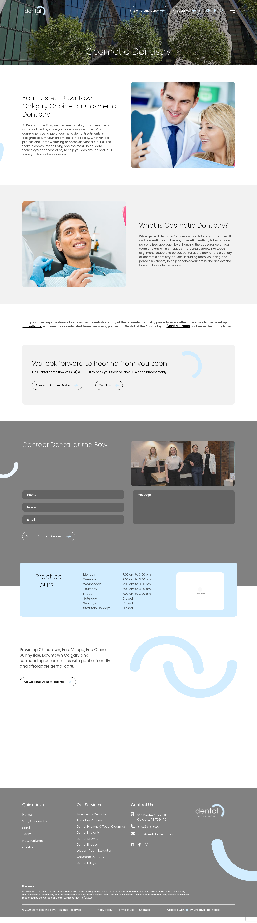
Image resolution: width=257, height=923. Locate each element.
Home (27, 816)
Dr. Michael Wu (30, 897)
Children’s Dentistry (91, 863)
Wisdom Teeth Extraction (95, 857)
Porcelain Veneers (90, 822)
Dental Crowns (87, 845)
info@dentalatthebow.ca (156, 836)
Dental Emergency (143, 11)
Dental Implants (88, 839)
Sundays (89, 604)
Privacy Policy (103, 916)
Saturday (90, 600)
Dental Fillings (86, 869)
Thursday (90, 590)
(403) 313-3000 (178, 326)
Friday (87, 595)
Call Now (110, 386)
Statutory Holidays (96, 609)
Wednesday (92, 585)
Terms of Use (125, 916)
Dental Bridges (87, 851)
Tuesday (89, 581)
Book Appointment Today (55, 386)
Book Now (182, 11)
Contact (29, 849)
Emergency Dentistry (92, 816)
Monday (89, 576)
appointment (148, 372)
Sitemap (144, 916)
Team (27, 836)
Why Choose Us (34, 823)
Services (28, 829)
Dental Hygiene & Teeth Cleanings (94, 830)
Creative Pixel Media (207, 916)
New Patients (32, 842)
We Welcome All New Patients (45, 683)
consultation (32, 326)
